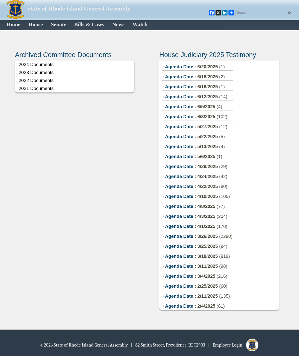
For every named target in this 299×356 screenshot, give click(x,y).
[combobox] (262, 12)
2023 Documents (36, 72)
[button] (289, 13)
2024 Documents (36, 64)
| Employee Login (233, 345)
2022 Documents (36, 80)
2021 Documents (36, 88)
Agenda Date (177, 66)
